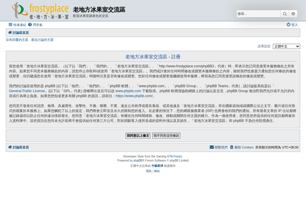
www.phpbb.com (128, 91)
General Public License (27, 91)
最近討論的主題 (42, 39)
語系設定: (264, 46)
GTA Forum (174, 156)
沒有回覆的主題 (17, 39)
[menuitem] (35, 24)
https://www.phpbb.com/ (134, 96)
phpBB (138, 160)
